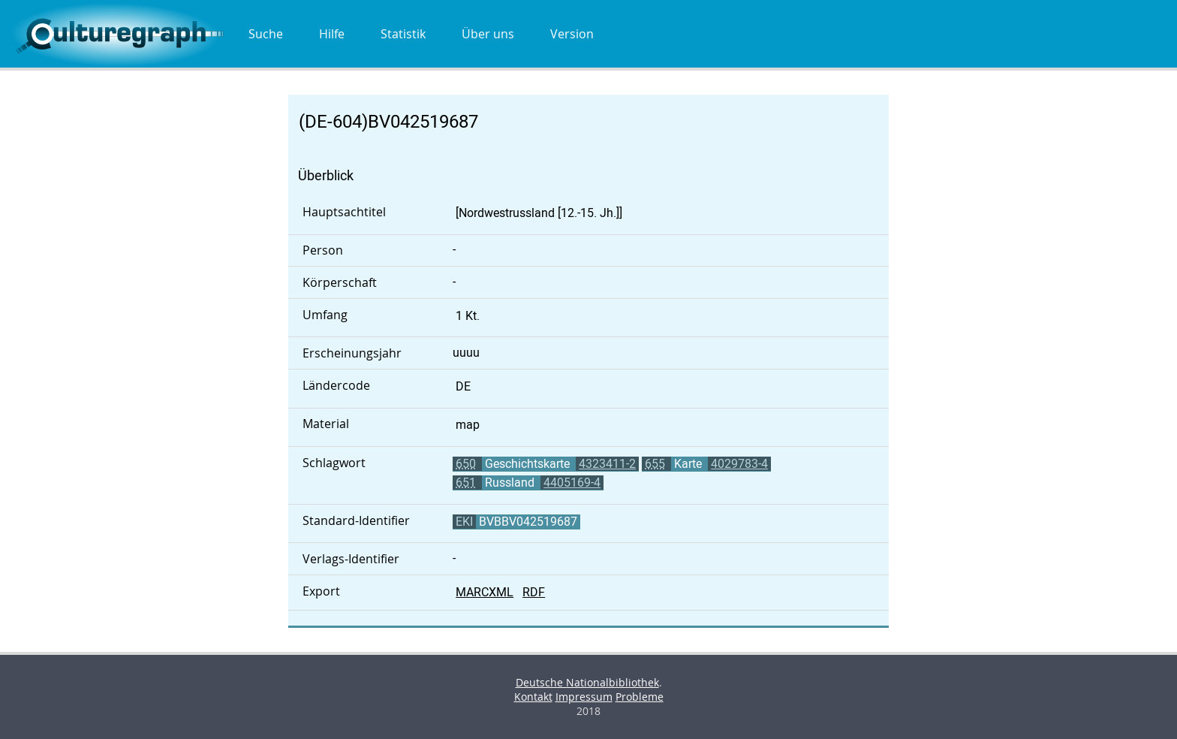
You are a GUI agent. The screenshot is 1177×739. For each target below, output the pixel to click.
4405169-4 (572, 482)
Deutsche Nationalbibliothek (587, 682)
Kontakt (533, 696)
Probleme (640, 696)
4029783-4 (739, 464)
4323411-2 (607, 464)
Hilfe (332, 34)
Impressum (584, 696)
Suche (265, 34)
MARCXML (484, 592)
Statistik (403, 34)
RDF (533, 592)
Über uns (488, 34)
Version (572, 34)
